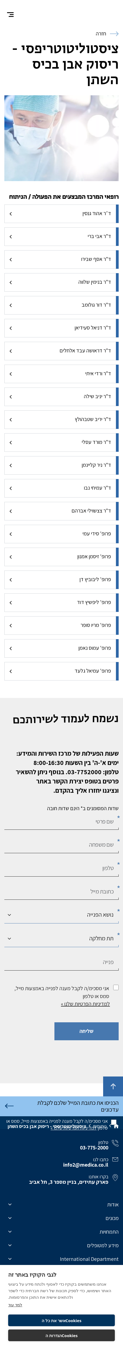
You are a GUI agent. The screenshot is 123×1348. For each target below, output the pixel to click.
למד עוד (15, 1304)
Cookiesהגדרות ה (61, 1335)
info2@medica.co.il (85, 1166)
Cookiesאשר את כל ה (61, 1320)
